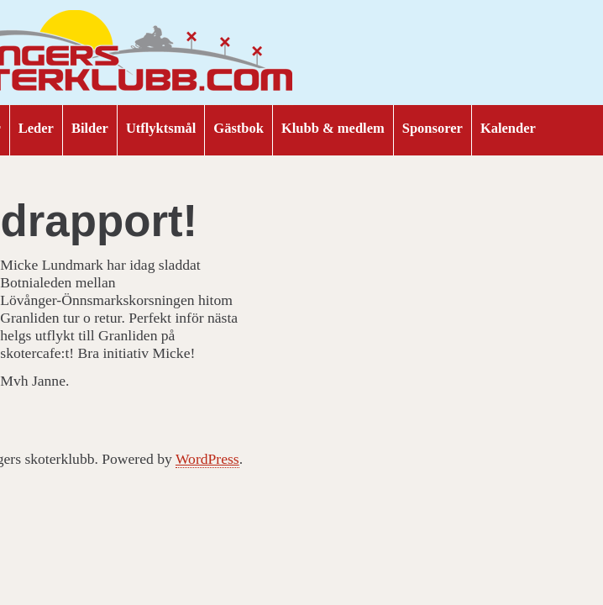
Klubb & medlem (333, 128)
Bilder (89, 128)
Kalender (508, 128)
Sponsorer (432, 128)
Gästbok (238, 128)
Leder (36, 128)
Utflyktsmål (161, 128)
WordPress (207, 458)
